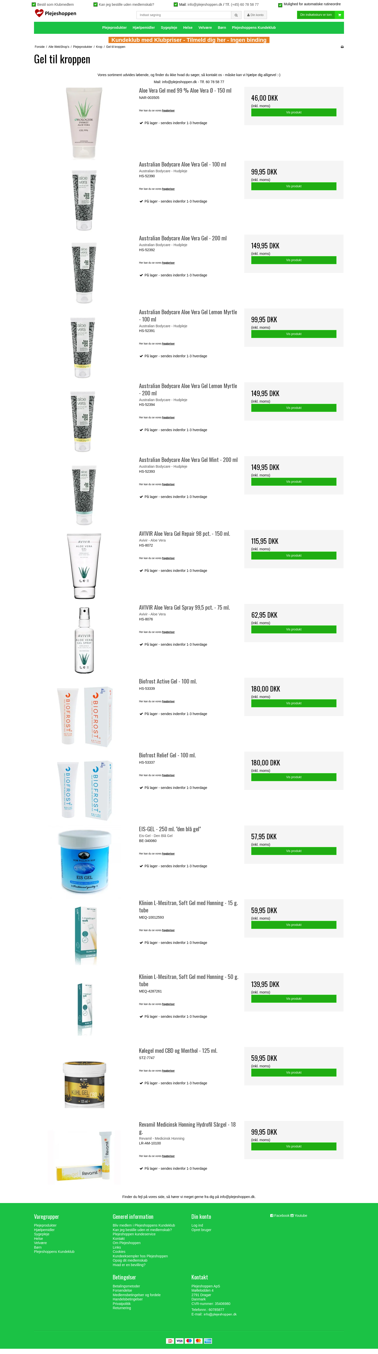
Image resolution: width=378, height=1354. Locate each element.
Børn (222, 33)
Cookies (119, 1257)
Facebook (282, 1221)
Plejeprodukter (114, 33)
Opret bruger (201, 1235)
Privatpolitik (122, 1309)
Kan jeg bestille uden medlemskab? (126, 5)
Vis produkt (294, 117)
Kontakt (118, 1244)
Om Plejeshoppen (126, 1248)
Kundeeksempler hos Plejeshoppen (140, 1261)
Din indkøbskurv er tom (322, 18)
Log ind (197, 1231)
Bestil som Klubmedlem (55, 5)
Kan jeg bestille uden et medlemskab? (142, 1235)
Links (117, 1253)
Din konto (255, 17)
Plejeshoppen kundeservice (134, 1239)
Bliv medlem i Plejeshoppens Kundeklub (144, 1231)
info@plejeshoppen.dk (205, 5)
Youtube (300, 1221)
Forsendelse (122, 1296)
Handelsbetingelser (128, 1304)
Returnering (122, 1313)
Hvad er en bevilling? (129, 1270)
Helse (187, 33)
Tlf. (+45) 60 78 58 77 (241, 5)
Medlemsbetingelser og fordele (136, 1300)
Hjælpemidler (144, 33)
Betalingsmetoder (126, 1291)
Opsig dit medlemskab (130, 1266)
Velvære (205, 33)
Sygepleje (169, 33)
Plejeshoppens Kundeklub (254, 33)
